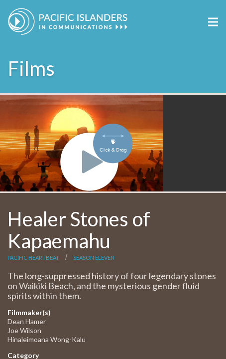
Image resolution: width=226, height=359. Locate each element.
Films (31, 68)
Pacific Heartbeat (33, 257)
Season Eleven (93, 257)
